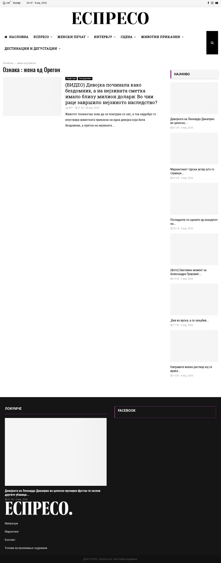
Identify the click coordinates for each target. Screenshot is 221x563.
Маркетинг (12, 531)
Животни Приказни (160, 37)
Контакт (10, 539)
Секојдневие (85, 78)
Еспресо (41, 37)
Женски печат (71, 37)
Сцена (127, 37)
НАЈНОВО (182, 74)
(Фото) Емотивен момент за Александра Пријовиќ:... (188, 272)
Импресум (11, 523)
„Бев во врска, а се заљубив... (189, 320)
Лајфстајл (71, 78)
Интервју (103, 37)
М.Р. (71, 107)
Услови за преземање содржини (26, 548)
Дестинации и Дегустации (30, 48)
